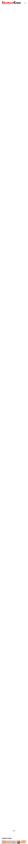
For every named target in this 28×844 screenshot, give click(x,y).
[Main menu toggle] (25, 3)
